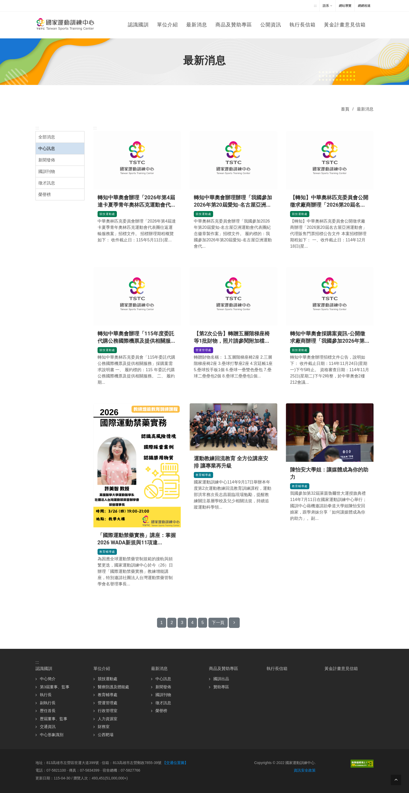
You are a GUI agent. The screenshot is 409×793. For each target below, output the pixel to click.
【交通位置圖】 (175, 763)
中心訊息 (46, 148)
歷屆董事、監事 (53, 718)
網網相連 (364, 6)
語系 (327, 5)
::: (315, 6)
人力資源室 (107, 718)
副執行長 (48, 703)
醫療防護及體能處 (113, 687)
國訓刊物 (46, 171)
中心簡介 (48, 679)
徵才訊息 (46, 183)
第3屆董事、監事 (54, 687)
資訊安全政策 (305, 770)
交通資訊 (48, 726)
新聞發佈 (46, 160)
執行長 (46, 694)
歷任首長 (48, 710)
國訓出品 (221, 679)
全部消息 (46, 137)
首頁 (345, 109)
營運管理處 (204, 349)
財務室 (104, 726)
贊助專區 (221, 687)
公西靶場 (105, 734)
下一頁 (218, 622)
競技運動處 (108, 213)
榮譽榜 (44, 194)
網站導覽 (345, 6)
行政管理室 (107, 710)
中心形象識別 (51, 734)
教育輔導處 (108, 551)
